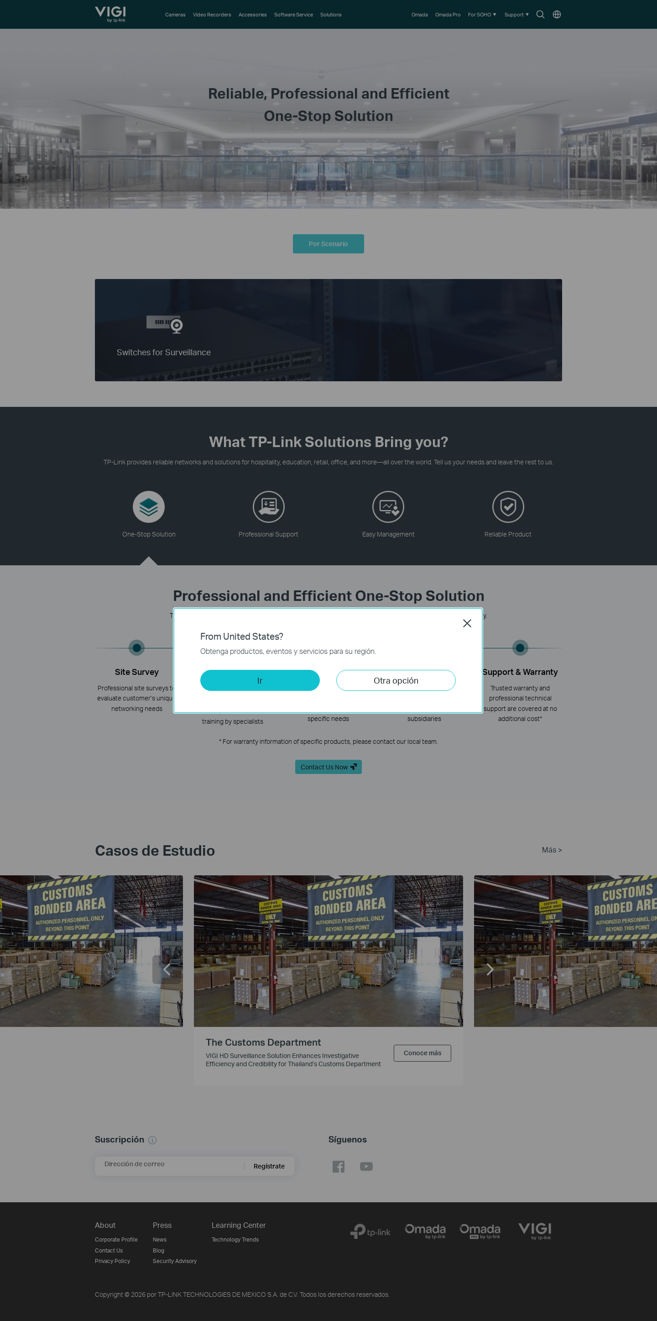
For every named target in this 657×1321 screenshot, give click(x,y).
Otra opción (396, 680)
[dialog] (328, 660)
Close (467, 623)
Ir (260, 680)
